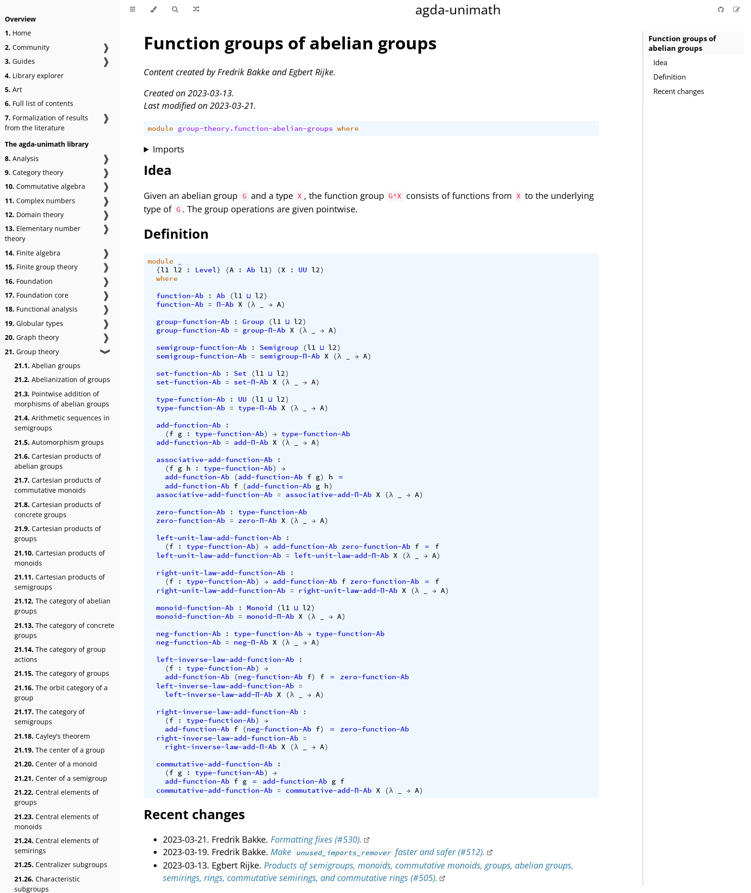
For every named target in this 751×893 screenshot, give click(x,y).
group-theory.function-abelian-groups (255, 128)
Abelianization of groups (62, 379)
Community (27, 47)
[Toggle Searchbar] (174, 9)
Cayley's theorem (52, 736)
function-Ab (180, 295)
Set (240, 373)
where (348, 128)
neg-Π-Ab (251, 642)
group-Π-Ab (263, 330)
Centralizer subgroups (60, 864)
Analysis (22, 158)
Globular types (34, 323)
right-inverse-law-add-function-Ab (227, 711)
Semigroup (279, 347)
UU (302, 270)
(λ (251, 304)
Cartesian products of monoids (59, 558)
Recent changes (678, 91)
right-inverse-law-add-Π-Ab (221, 746)
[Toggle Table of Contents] (132, 9)
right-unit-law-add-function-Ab (220, 572)
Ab (251, 270)
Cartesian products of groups (57, 533)
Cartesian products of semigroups (59, 581)
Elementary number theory (42, 233)
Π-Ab (225, 304)
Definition (669, 76)
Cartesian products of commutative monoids (57, 485)
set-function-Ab (188, 373)
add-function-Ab (188, 425)
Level (205, 270)
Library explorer (34, 75)
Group (253, 321)
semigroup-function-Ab (201, 347)
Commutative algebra (45, 186)
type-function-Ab (190, 399)
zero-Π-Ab (257, 520)
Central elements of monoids (56, 821)
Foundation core (36, 295)
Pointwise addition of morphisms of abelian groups (61, 398)
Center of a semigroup (60, 778)
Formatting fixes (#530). (316, 839)
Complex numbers (40, 200)
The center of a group (59, 749)
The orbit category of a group (61, 692)
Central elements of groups (56, 797)
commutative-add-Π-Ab (328, 790)
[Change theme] (153, 9)
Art (13, 89)
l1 (164, 270)
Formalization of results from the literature (46, 122)
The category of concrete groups (64, 630)
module (160, 128)
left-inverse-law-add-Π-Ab (219, 694)
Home (18, 32)
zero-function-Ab (190, 512)
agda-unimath (458, 9)
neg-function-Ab (188, 633)
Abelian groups (47, 365)
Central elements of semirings (56, 845)
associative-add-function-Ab (214, 459)
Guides (20, 61)
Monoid (260, 607)
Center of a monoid (55, 763)
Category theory (34, 172)
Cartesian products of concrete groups (57, 509)
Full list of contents (39, 103)
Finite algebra (32, 252)
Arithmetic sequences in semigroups (62, 422)
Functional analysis (41, 308)
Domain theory (34, 214)
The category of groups (61, 673)
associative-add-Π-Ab (328, 494)
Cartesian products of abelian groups (57, 461)
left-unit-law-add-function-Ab (218, 537)
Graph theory (32, 337)
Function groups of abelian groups (682, 43)
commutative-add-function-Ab (214, 764)
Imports (168, 149)
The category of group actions (60, 654)
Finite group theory (41, 266)
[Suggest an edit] (736, 9)
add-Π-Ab (251, 442)
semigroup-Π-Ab (290, 356)
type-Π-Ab (257, 408)
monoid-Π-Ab (270, 616)
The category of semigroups (49, 716)
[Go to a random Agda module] (196, 9)
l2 (177, 270)
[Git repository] (721, 9)
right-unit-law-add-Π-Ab (348, 590)
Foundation (29, 281)
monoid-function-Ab (195, 607)
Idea (660, 62)
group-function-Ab (192, 321)
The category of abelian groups (62, 605)
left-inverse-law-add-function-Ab (225, 659)
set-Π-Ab (251, 382)
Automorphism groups (59, 442)
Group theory (32, 351)
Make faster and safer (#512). (378, 852)
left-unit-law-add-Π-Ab (341, 555)
